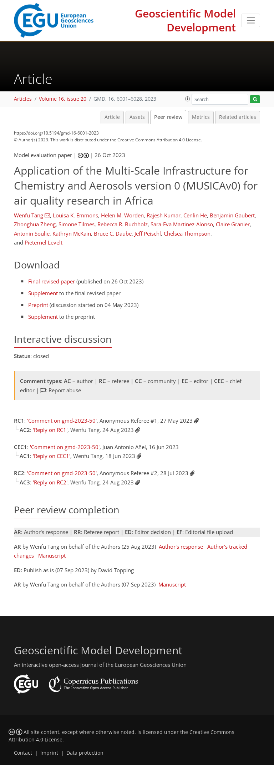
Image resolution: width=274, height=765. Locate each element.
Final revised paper (51, 281)
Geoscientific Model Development (185, 20)
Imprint (49, 753)
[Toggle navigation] (250, 20)
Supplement (43, 293)
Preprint (38, 304)
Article (112, 117)
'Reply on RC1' (50, 429)
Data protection (84, 753)
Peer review (168, 117)
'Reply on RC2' (50, 482)
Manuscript (52, 555)
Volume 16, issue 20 (62, 99)
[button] (187, 99)
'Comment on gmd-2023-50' (62, 420)
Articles (23, 99)
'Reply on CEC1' (51, 455)
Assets (137, 117)
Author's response (181, 546)
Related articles (237, 117)
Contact (23, 753)
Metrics (201, 117)
